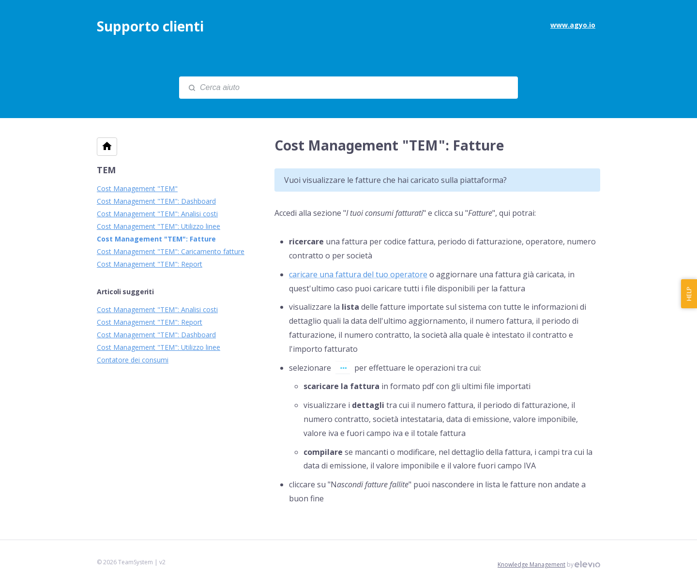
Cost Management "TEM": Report (149, 264)
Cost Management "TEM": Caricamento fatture (170, 251)
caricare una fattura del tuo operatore (358, 274)
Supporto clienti (150, 26)
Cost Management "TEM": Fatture (156, 238)
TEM (106, 170)
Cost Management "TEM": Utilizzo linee (158, 226)
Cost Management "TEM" (137, 188)
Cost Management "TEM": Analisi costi (157, 213)
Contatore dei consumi (132, 359)
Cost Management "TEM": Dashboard (156, 201)
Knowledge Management (531, 564)
